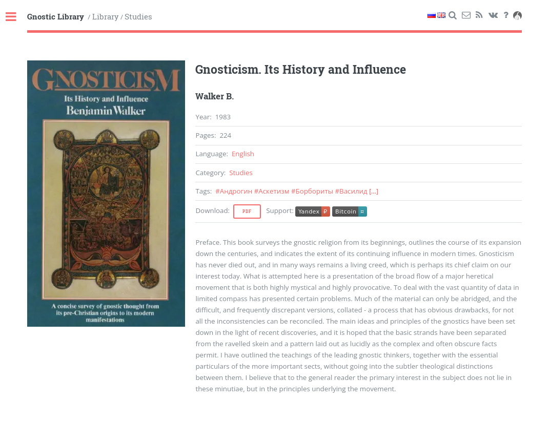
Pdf (247, 211)
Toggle (16, 17)
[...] (373, 191)
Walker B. (214, 96)
